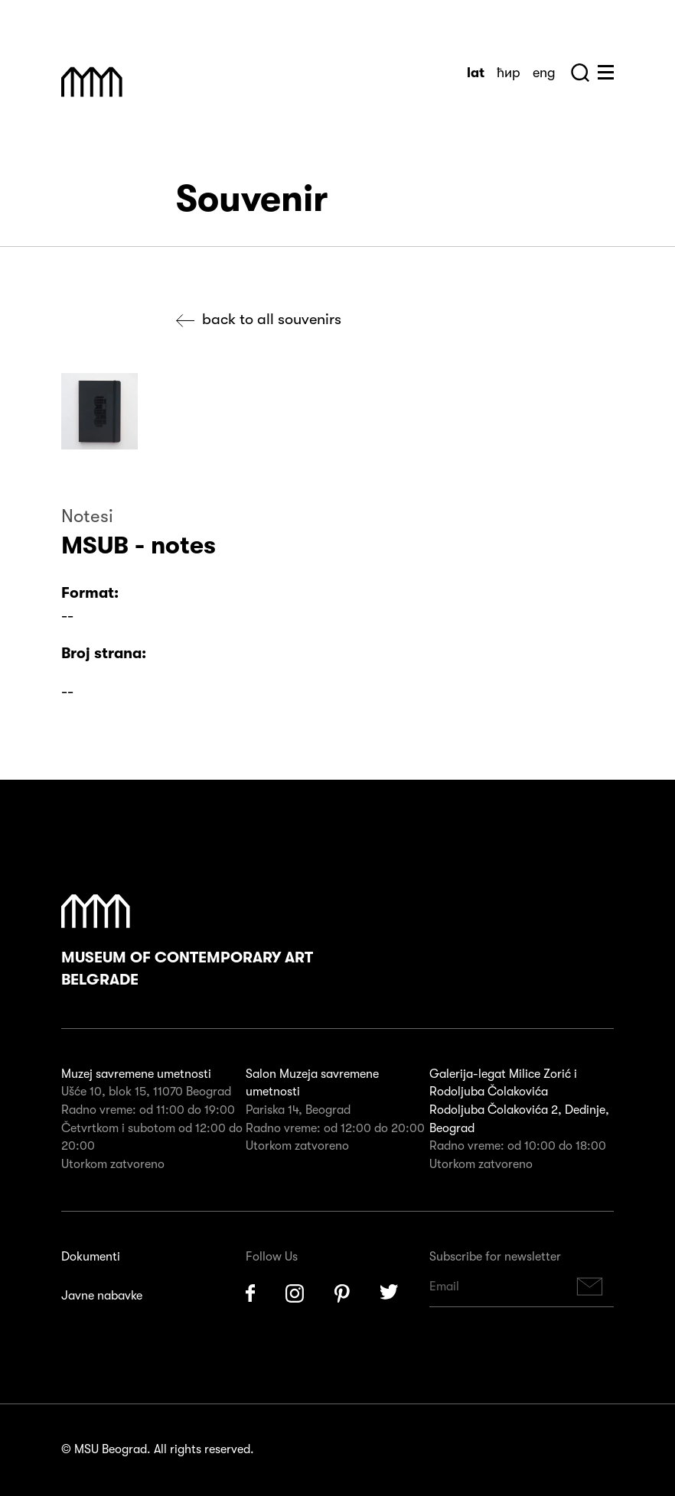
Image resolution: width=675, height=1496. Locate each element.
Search (580, 72)
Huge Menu (606, 72)
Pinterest (342, 1293)
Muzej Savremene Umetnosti (91, 82)
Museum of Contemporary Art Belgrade (187, 941)
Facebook (250, 1293)
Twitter (389, 1293)
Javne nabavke (101, 1296)
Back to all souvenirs (271, 319)
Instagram (294, 1293)
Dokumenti (90, 1257)
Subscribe (590, 1286)
